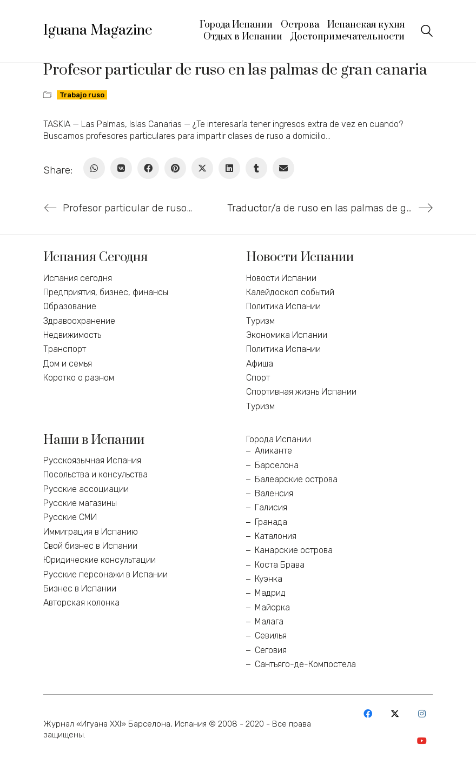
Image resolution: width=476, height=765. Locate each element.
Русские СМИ (70, 517)
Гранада (271, 522)
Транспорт (64, 349)
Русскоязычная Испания (92, 460)
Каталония (275, 536)
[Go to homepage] (98, 30)
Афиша (259, 363)
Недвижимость (72, 335)
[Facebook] (148, 168)
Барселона (277, 465)
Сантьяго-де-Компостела (305, 664)
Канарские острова (294, 550)
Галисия (271, 507)
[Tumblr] (256, 168)
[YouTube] (422, 740)
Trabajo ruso (82, 95)
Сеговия (271, 650)
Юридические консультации (99, 560)
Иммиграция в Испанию (90, 532)
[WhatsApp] (94, 168)
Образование (69, 306)
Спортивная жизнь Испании (301, 392)
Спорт (258, 377)
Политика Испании (283, 306)
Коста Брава (280, 565)
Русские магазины (80, 503)
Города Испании (278, 439)
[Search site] (427, 32)
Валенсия (274, 493)
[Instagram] (422, 713)
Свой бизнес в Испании (90, 546)
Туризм (260, 321)
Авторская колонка (81, 602)
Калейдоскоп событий (290, 292)
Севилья (271, 635)
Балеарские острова (296, 479)
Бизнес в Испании (79, 588)
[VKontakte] (121, 168)
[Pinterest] (175, 168)
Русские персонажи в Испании (105, 574)
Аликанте (273, 450)
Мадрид (270, 593)
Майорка (272, 607)
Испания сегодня (77, 278)
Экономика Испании (286, 335)
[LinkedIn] (229, 168)
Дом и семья (67, 363)
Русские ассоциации (86, 489)
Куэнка (268, 579)
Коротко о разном (78, 377)
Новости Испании (281, 278)
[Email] (283, 168)
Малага (269, 621)
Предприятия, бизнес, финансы (105, 292)
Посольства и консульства (95, 474)
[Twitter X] (202, 168)
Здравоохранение (79, 321)
